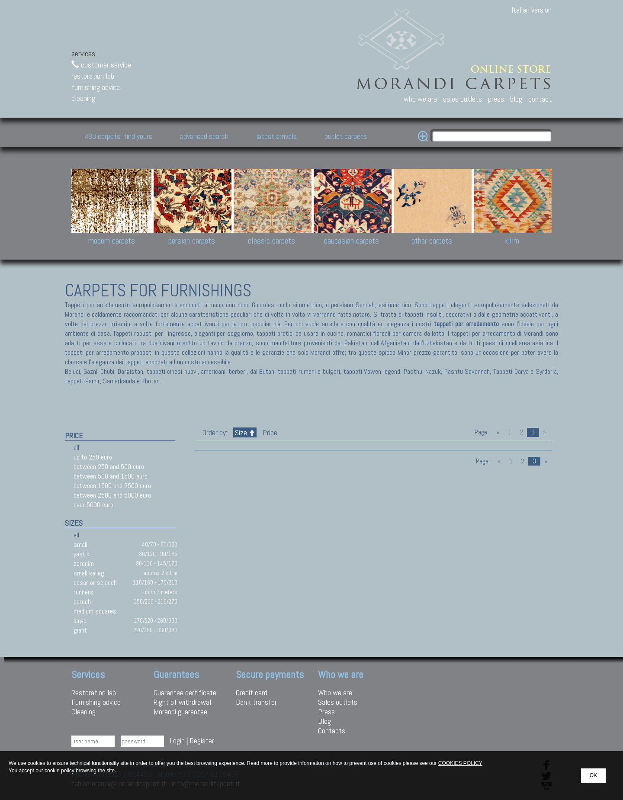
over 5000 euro (93, 504)
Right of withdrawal (182, 702)
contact (540, 99)
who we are (420, 99)
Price (269, 432)
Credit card (251, 692)
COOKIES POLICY (460, 763)
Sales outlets (337, 702)
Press (326, 711)
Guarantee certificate (185, 692)
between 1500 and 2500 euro (112, 485)
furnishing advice (95, 87)
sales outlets (462, 99)
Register (202, 740)
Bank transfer (256, 702)
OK (593, 775)
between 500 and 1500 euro (111, 476)
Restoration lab (93, 692)
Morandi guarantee (180, 711)
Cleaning (83, 711)
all (76, 447)
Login (177, 740)
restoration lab (92, 76)
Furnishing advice (96, 702)
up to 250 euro (93, 457)
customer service (101, 65)
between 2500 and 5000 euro (112, 495)
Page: (481, 432)
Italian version (531, 10)
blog (516, 99)
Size (245, 432)
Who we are (335, 692)
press (496, 99)
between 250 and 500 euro (109, 466)
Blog (324, 721)
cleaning (83, 98)
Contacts (331, 731)
